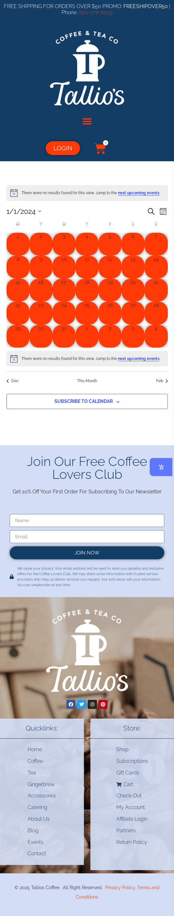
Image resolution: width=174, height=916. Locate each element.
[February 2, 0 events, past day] (110, 336)
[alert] (87, 193)
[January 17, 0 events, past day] (63, 290)
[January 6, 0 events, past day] (133, 244)
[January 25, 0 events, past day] (87, 312)
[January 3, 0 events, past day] (63, 244)
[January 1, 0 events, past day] (17, 244)
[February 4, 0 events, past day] (156, 336)
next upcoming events (138, 193)
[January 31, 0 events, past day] (63, 336)
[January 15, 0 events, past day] (17, 290)
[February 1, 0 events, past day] (87, 336)
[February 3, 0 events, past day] (133, 336)
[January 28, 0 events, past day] (156, 312)
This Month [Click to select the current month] (87, 381)
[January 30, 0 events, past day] (40, 336)
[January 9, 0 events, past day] (40, 267)
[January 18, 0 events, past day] (87, 290)
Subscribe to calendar (83, 401)
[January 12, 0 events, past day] (110, 267)
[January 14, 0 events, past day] (156, 267)
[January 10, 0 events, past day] (63, 267)
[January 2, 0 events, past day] (40, 244)
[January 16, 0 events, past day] (40, 290)
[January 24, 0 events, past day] (63, 312)
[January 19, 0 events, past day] (110, 290)
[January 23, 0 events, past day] (40, 312)
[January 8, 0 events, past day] (17, 267)
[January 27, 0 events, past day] (133, 312)
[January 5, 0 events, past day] (110, 244)
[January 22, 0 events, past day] (17, 312)
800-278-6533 (95, 12)
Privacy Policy (120, 887)
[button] (87, 121)
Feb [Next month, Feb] (162, 381)
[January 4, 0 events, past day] (87, 244)
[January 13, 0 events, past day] (133, 267)
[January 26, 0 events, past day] (110, 312)
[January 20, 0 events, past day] (133, 290)
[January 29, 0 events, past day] (17, 336)
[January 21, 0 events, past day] (156, 290)
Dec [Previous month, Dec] (12, 381)
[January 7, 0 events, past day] (156, 244)
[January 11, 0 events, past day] (87, 267)
